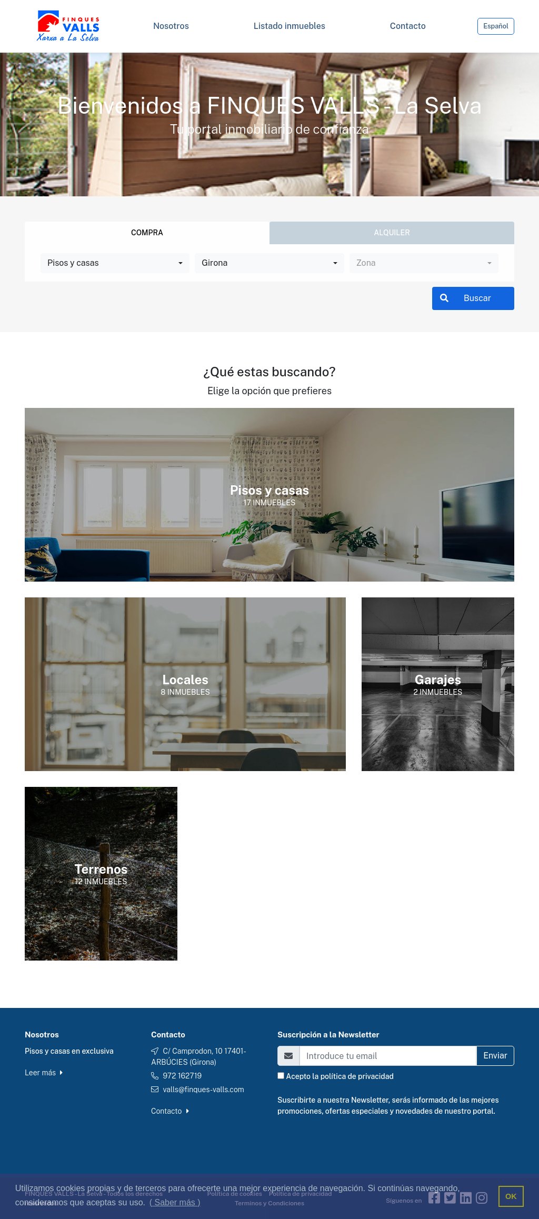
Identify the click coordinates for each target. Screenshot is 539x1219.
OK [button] (511, 1196)
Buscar (465, 298)
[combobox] (115, 263)
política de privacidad (357, 1076)
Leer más (44, 1072)
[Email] (388, 1056)
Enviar (495, 1056)
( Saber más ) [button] (175, 1202)
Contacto (170, 1111)
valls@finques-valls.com (203, 1089)
